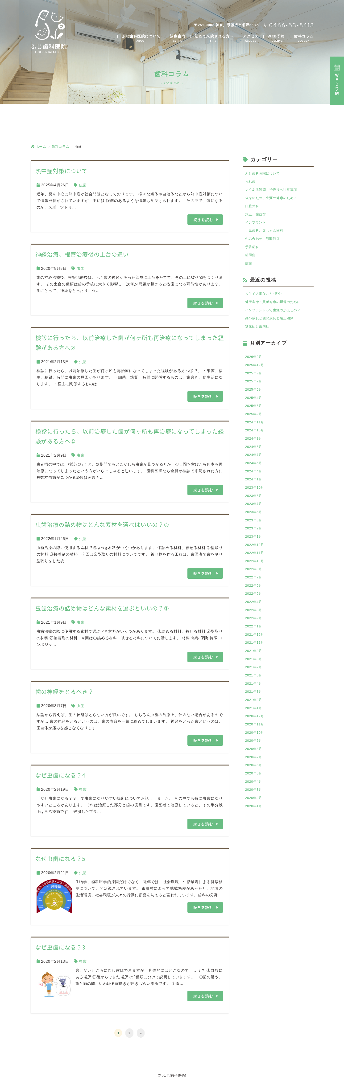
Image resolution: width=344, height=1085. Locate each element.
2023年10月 (256, 514)
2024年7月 (255, 478)
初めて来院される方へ (214, 38)
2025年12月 (256, 379)
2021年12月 (256, 675)
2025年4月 (255, 415)
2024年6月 (255, 487)
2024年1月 (255, 505)
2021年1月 (255, 755)
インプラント (257, 227)
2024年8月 (255, 469)
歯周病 (251, 263)
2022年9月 (255, 603)
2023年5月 (255, 541)
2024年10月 (256, 451)
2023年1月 (255, 567)
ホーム (38, 146)
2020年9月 (255, 791)
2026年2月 (255, 370)
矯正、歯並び (257, 219)
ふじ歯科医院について (141, 38)
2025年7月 (255, 397)
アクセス (250, 38)
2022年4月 (255, 639)
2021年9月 (255, 693)
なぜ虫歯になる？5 (60, 858)
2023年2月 (255, 559)
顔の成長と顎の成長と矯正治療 (273, 330)
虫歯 (83, 185)
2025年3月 (255, 424)
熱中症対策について (61, 171)
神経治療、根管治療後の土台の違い (82, 254)
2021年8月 (255, 702)
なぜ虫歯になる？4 (60, 774)
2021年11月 (256, 684)
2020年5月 (255, 827)
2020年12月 (256, 764)
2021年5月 (255, 720)
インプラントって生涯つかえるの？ (277, 321)
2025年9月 (255, 388)
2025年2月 (255, 433)
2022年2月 (255, 657)
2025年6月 (255, 406)
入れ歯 (251, 183)
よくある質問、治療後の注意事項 (275, 192)
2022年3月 (255, 648)
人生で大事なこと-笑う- (266, 304)
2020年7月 (255, 809)
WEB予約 (276, 38)
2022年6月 (255, 621)
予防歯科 (253, 254)
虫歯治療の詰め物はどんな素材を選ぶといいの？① (102, 607)
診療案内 (178, 38)
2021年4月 (255, 729)
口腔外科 (253, 210)
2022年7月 (255, 612)
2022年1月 (255, 666)
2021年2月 (255, 747)
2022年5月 (255, 630)
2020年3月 (255, 845)
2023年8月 (255, 523)
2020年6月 (255, 818)
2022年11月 (256, 585)
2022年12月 (256, 576)
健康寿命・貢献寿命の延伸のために (277, 313)
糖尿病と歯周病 (259, 339)
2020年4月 (255, 836)
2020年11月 (256, 773)
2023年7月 (255, 532)
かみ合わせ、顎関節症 (265, 245)
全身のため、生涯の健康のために (275, 201)
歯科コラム (304, 38)
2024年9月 (255, 460)
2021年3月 (255, 738)
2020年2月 (255, 854)
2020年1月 (255, 863)
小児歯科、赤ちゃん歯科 (267, 236)
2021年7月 (255, 711)
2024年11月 (256, 442)
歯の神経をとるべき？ (64, 691)
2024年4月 (255, 496)
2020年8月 (255, 800)
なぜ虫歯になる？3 (60, 946)
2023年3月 (255, 550)
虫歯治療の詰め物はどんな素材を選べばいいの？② (102, 524)
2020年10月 (256, 782)
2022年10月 (256, 594)
